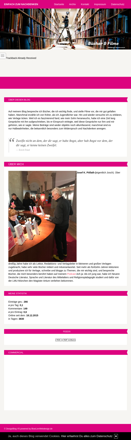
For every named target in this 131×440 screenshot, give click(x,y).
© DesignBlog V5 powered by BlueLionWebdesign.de (28, 429)
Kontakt (85, 4)
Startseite (59, 4)
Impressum (100, 4)
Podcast (71, 274)
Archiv (72, 4)
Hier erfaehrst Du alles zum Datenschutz (86, 436)
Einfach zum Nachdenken (21, 4)
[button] (10, 29)
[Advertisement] (65, 383)
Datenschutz (117, 4)
